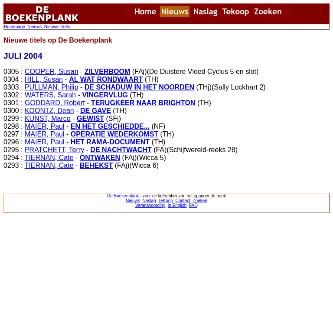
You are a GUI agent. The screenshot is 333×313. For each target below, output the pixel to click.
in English (177, 205)
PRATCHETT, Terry (54, 149)
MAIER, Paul (45, 126)
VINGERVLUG (105, 95)
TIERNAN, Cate (49, 157)
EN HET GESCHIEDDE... (110, 126)
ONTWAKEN (100, 157)
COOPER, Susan (51, 71)
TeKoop (165, 200)
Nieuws (34, 26)
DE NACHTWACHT (120, 149)
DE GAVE (95, 110)
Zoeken (200, 200)
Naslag (149, 200)
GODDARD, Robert (55, 103)
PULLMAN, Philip (51, 87)
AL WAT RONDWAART (106, 79)
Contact (182, 200)
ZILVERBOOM (107, 71)
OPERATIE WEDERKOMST (114, 134)
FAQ (193, 205)
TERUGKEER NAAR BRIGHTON (143, 103)
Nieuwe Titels (57, 26)
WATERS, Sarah (50, 95)
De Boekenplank (123, 195)
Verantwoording (150, 205)
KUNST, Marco (48, 118)
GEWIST (90, 118)
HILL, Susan (44, 79)
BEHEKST (96, 165)
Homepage (14, 26)
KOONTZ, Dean (49, 110)
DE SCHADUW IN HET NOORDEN (139, 87)
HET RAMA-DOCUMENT (110, 142)
